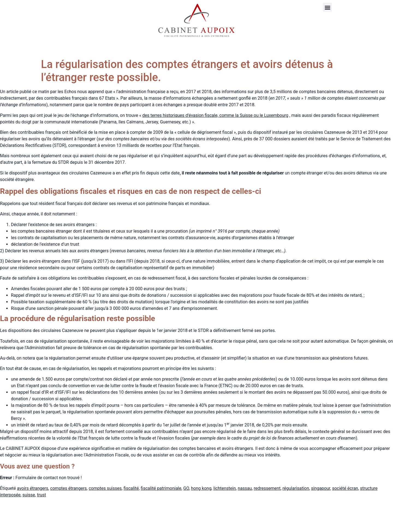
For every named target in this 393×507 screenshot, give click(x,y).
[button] (327, 7)
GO (186, 488)
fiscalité (131, 488)
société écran (345, 488)
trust (41, 494)
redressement (267, 488)
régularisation (295, 488)
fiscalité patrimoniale (161, 488)
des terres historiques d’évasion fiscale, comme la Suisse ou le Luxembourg (215, 115)
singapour (320, 488)
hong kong (201, 488)
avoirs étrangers (32, 488)
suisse (28, 494)
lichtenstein (224, 488)
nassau (245, 488)
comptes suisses (105, 488)
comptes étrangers (68, 488)
